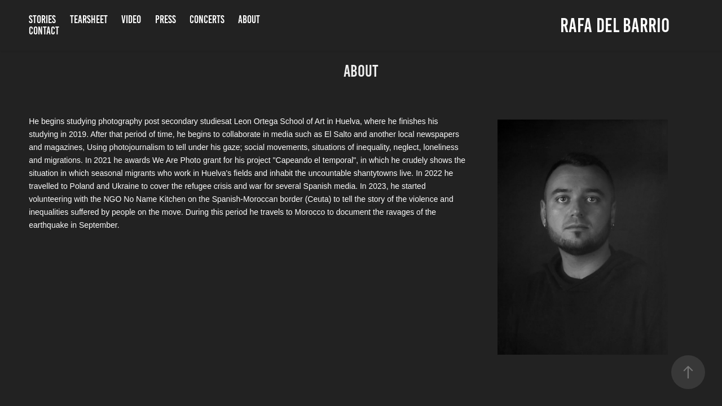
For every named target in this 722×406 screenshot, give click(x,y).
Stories (42, 19)
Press (165, 19)
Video (131, 19)
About (249, 19)
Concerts (207, 19)
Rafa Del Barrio (616, 25)
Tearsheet (89, 19)
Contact (44, 31)
